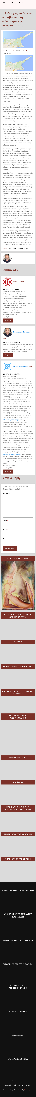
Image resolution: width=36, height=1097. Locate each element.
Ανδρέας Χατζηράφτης (21, 367)
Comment (6, 493)
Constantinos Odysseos (21, 332)
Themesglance (28, 1090)
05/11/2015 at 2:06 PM (11, 289)
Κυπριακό (21, 248)
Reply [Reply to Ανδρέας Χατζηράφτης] (8, 471)
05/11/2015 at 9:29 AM (11, 374)
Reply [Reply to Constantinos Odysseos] (8, 355)
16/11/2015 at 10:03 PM (11, 342)
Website (5, 539)
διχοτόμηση (11, 248)
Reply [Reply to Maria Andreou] (8, 320)
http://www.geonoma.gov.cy (12, 420)
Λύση (28, 248)
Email (5, 530)
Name (5, 521)
